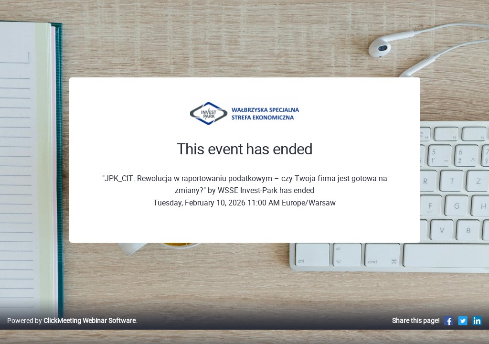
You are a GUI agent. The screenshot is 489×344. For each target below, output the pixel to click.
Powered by (71, 330)
